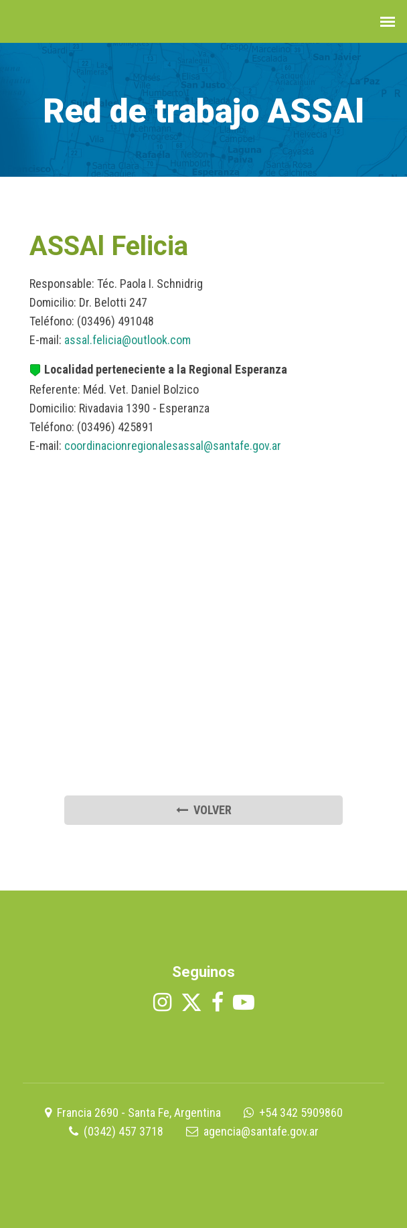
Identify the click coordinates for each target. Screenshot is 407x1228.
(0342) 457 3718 (123, 1131)
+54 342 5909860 (301, 1112)
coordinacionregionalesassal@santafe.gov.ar (172, 446)
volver (204, 810)
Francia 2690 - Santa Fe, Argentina (139, 1112)
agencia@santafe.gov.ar (261, 1131)
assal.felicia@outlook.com (127, 340)
